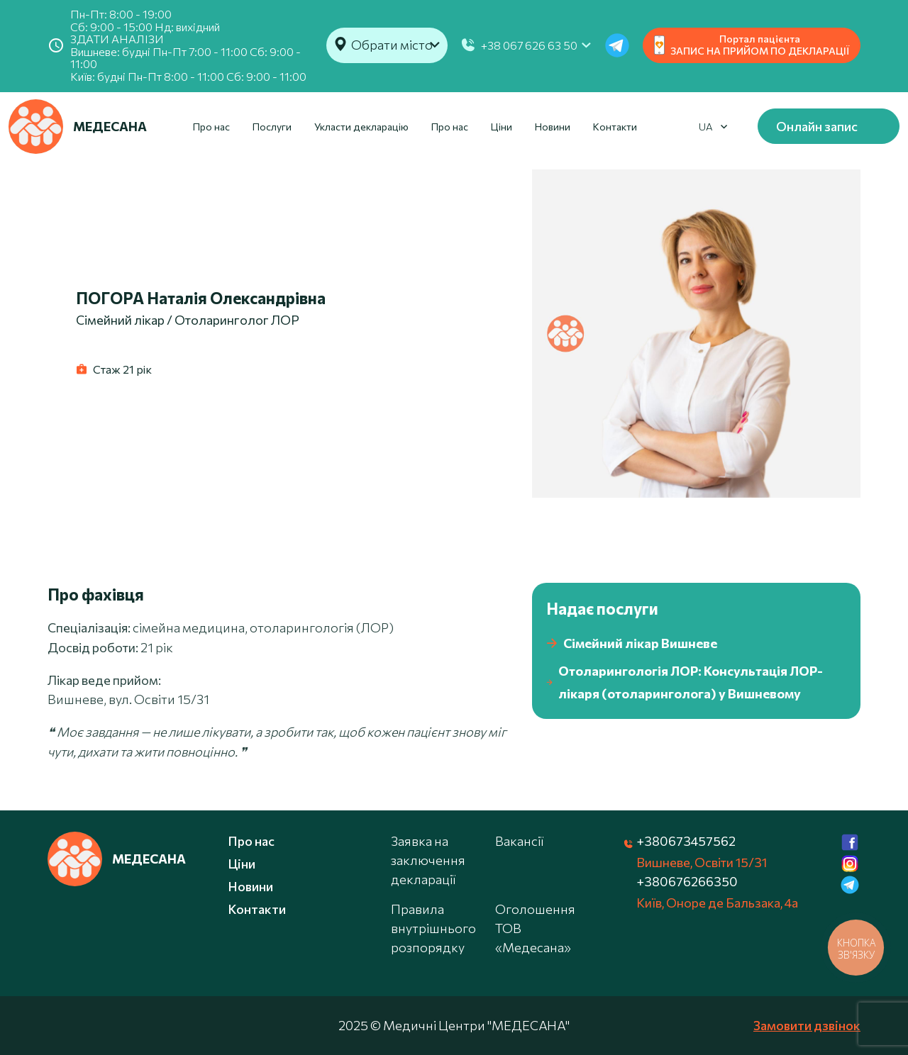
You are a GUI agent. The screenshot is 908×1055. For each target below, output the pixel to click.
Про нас (211, 127)
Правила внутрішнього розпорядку (433, 928)
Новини (552, 127)
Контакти (615, 127)
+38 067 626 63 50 (529, 45)
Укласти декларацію (361, 127)
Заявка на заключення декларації (428, 860)
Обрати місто (392, 44)
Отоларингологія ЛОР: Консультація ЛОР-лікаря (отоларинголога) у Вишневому (684, 682)
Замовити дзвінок (806, 1025)
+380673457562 (686, 841)
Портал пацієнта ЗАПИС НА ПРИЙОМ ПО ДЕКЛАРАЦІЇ (751, 45)
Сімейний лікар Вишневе (631, 643)
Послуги (272, 127)
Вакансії (519, 841)
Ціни (501, 127)
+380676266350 (687, 881)
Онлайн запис (817, 126)
